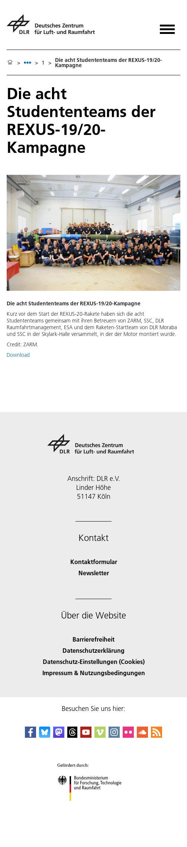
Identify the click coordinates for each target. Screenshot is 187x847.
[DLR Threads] (72, 735)
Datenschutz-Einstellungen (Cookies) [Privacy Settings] (94, 661)
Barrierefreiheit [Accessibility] (93, 639)
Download (18, 355)
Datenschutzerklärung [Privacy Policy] (93, 650)
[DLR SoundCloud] (142, 735)
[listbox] (27, 62)
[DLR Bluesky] (44, 735)
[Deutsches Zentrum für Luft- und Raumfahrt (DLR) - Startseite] (54, 27)
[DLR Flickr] (128, 735)
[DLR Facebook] (30, 735)
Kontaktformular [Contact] (93, 562)
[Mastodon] (58, 735)
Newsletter (93, 573)
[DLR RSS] (156, 735)
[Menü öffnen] (167, 26)
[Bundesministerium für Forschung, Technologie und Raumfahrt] (93, 807)
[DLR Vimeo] (100, 735)
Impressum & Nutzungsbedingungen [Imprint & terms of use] (93, 673)
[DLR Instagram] (114, 735)
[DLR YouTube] (85, 735)
